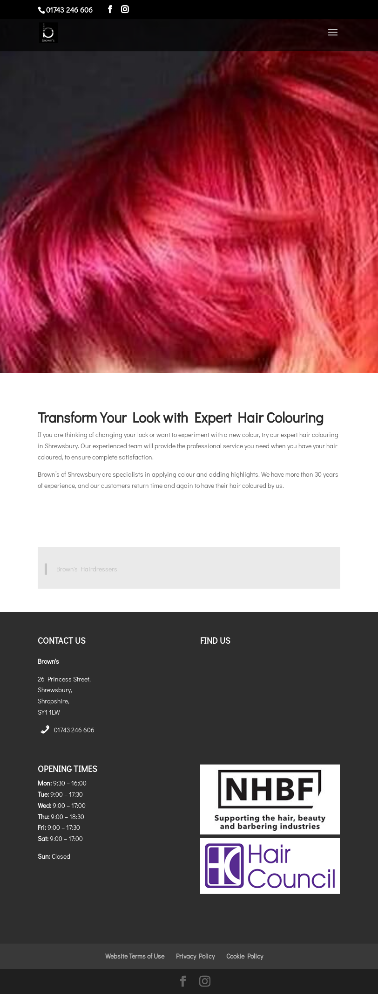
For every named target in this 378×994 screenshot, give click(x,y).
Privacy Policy (195, 956)
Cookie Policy (244, 956)
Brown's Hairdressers (86, 568)
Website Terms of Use (134, 956)
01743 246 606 (74, 729)
